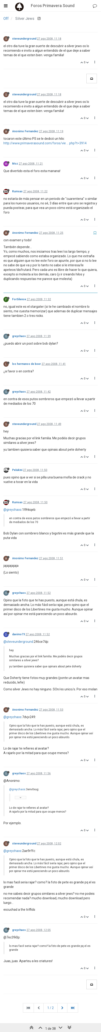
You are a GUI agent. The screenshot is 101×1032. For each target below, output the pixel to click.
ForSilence (19, 299)
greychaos (19, 336)
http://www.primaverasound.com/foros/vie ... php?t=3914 (45, 143)
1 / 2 (50, 1008)
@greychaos (12, 509)
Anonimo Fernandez (25, 131)
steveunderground (24, 38)
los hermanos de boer (26, 364)
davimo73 (18, 634)
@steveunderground (18, 641)
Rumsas (17, 191)
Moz (15, 163)
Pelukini (17, 470)
